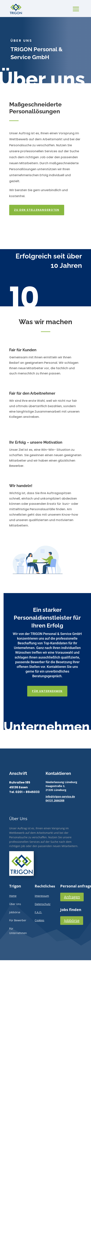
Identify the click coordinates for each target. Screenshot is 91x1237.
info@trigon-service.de (60, 796)
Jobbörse (71, 920)
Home (13, 896)
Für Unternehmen (48, 687)
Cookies (39, 920)
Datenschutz (42, 904)
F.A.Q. (38, 912)
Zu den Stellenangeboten (36, 206)
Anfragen (72, 896)
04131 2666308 (55, 800)
